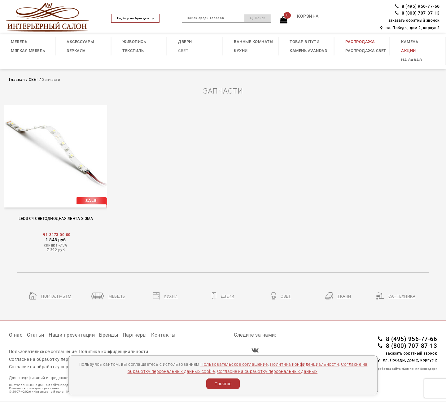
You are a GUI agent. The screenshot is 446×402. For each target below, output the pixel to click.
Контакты (163, 335)
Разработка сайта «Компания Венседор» (404, 368)
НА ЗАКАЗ (411, 60)
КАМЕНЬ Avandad (308, 50)
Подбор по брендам (135, 18)
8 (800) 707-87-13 (417, 13)
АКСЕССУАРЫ (80, 41)
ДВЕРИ (185, 41)
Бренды (108, 335)
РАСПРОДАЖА (360, 41)
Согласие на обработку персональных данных (267, 371)
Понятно (222, 383)
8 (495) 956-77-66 (417, 6)
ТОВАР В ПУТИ (304, 41)
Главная (17, 79)
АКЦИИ (408, 50)
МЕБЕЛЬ (19, 41)
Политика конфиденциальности (304, 364)
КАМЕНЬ (409, 41)
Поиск (257, 18)
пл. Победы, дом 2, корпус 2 (410, 28)
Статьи (35, 335)
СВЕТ (183, 50)
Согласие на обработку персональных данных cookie (66, 359)
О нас (16, 335)
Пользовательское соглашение (234, 364)
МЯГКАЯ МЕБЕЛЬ (28, 50)
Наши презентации (72, 335)
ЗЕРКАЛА (76, 50)
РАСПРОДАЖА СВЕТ (365, 50)
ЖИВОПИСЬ (134, 41)
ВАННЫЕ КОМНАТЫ (253, 41)
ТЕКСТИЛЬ (133, 50)
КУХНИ (241, 50)
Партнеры (135, 335)
